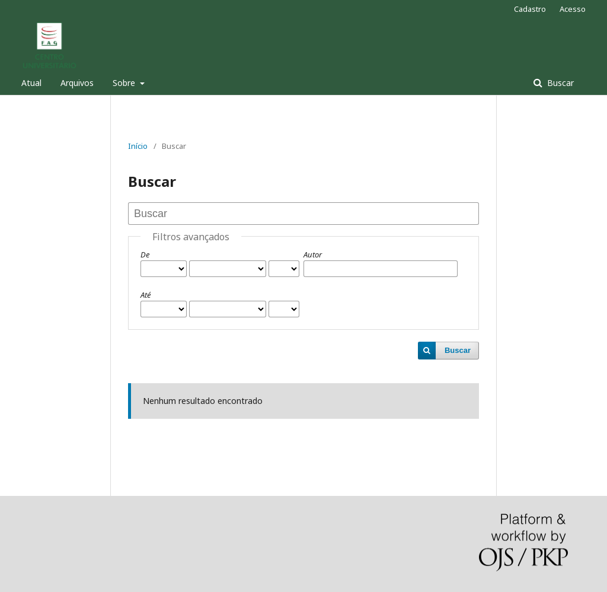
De (144, 254)
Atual (31, 82)
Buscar (559, 82)
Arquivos (77, 82)
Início (138, 146)
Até (145, 294)
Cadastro (530, 9)
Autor (313, 254)
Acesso (573, 9)
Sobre (125, 82)
